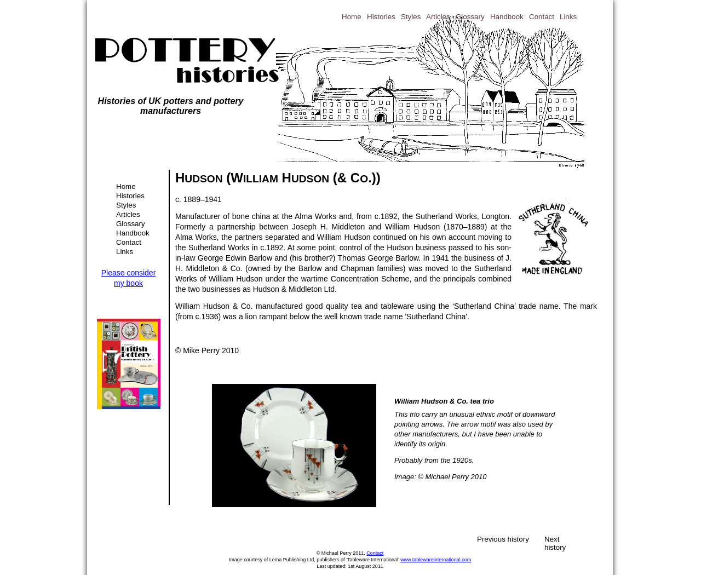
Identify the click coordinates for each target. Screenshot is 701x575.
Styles (126, 205)
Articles (128, 214)
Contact (128, 242)
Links (124, 252)
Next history (555, 539)
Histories (130, 196)
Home (126, 186)
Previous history (503, 539)
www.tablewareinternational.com (435, 559)
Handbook (133, 233)
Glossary (130, 224)
